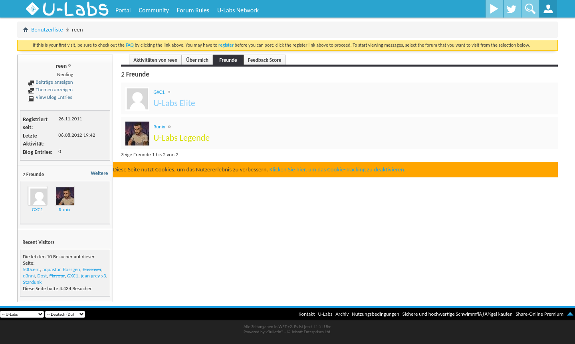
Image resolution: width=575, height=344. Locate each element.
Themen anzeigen (50, 89)
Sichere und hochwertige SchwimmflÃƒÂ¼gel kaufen (457, 314)
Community (154, 10)
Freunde (228, 60)
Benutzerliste (47, 29)
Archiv (342, 314)
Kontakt (307, 314)
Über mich (197, 60)
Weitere (99, 173)
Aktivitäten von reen (155, 60)
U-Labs (325, 314)
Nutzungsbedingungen (375, 314)
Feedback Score (264, 60)
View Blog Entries (50, 97)
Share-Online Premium (539, 314)
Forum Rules (193, 10)
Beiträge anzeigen (50, 82)
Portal (123, 10)
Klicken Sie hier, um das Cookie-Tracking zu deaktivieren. (338, 169)
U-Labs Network (238, 10)
